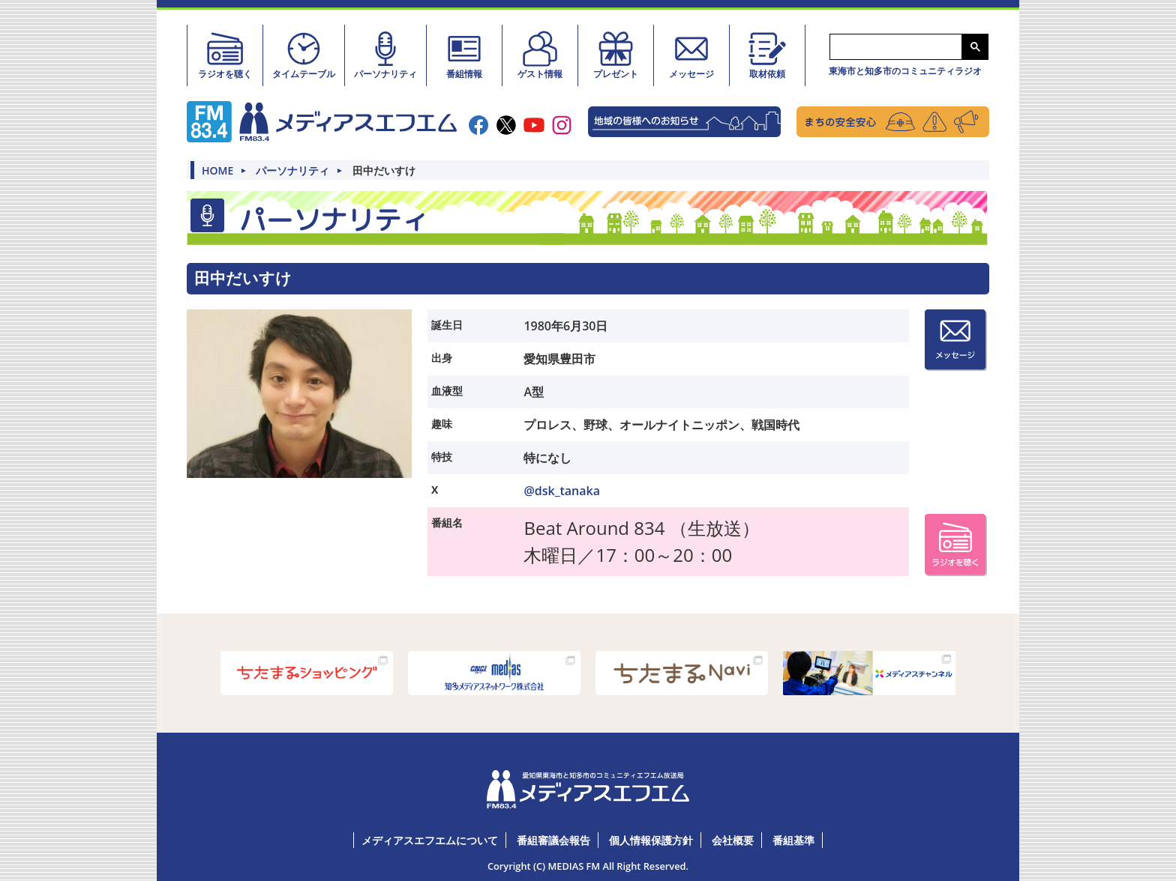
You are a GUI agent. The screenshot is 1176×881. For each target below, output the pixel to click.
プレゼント (615, 55)
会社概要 (733, 840)
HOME (217, 171)
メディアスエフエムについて (430, 840)
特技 (441, 456)
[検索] (894, 47)
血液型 (447, 390)
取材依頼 (767, 55)
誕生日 (447, 324)
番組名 (447, 522)
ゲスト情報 (540, 55)
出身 (441, 357)
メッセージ (691, 55)
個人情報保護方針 (651, 840)
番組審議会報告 (553, 840)
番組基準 (793, 840)
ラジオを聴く (225, 55)
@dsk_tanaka (562, 490)
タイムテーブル (303, 55)
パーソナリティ (385, 55)
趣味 (441, 423)
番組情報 (464, 55)
